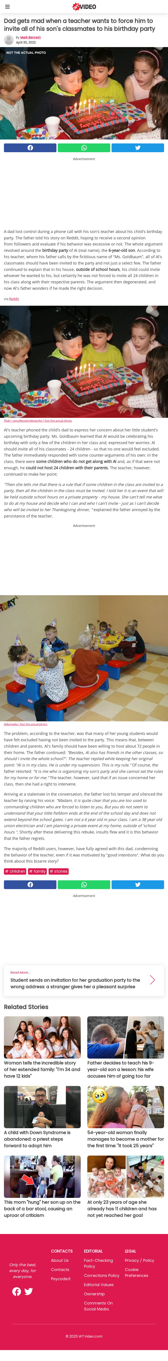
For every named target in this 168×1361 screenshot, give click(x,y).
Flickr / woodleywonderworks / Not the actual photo (38, 421)
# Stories (59, 871)
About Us (60, 1260)
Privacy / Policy (139, 1260)
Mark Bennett (30, 37)
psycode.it (61, 1279)
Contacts (60, 1269)
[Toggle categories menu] (7, 6)
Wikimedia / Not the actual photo (25, 724)
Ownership (94, 1294)
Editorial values (99, 1284)
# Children (15, 871)
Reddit (14, 299)
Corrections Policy (101, 1275)
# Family (37, 871)
